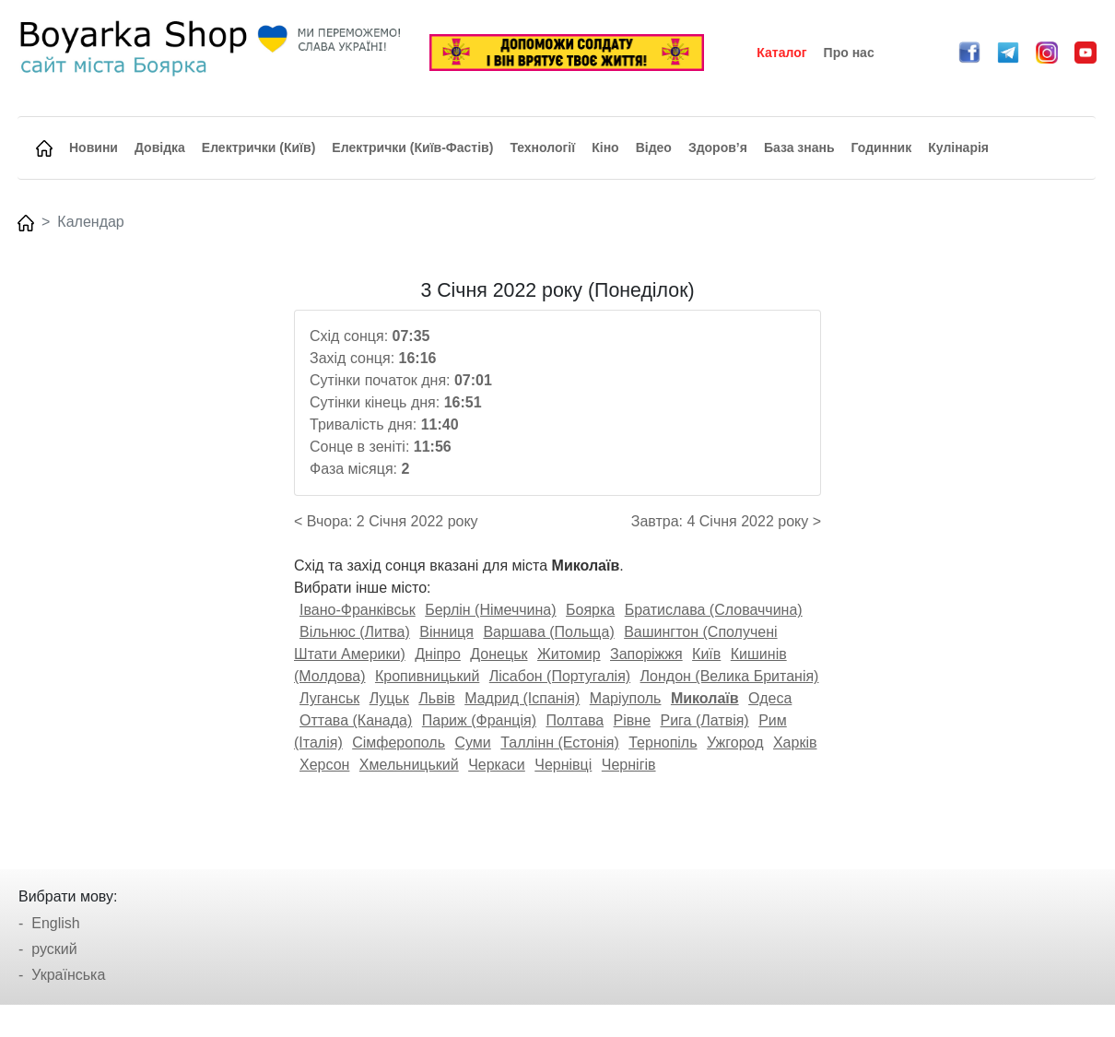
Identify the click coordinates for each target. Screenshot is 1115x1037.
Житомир (569, 654)
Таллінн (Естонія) (559, 742)
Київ (706, 654)
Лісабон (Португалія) (559, 676)
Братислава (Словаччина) (714, 610)
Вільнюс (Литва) (354, 632)
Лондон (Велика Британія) (729, 676)
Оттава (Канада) (355, 720)
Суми (472, 742)
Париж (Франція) (479, 720)
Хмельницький (409, 764)
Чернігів (629, 764)
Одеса (770, 698)
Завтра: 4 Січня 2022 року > (726, 521)
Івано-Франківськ (357, 610)
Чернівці (563, 764)
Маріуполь (626, 698)
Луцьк (389, 698)
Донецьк (498, 654)
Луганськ (329, 698)
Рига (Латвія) (704, 720)
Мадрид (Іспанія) (522, 698)
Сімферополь (398, 742)
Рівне (632, 720)
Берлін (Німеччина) (490, 610)
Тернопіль (662, 742)
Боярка (590, 610)
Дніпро (438, 654)
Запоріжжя (646, 654)
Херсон (324, 764)
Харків (795, 742)
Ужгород (735, 742)
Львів (436, 698)
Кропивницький (427, 676)
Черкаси (496, 764)
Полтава (575, 720)
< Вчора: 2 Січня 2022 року (386, 521)
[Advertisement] (969, 555)
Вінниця (446, 632)
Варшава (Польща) (548, 632)
